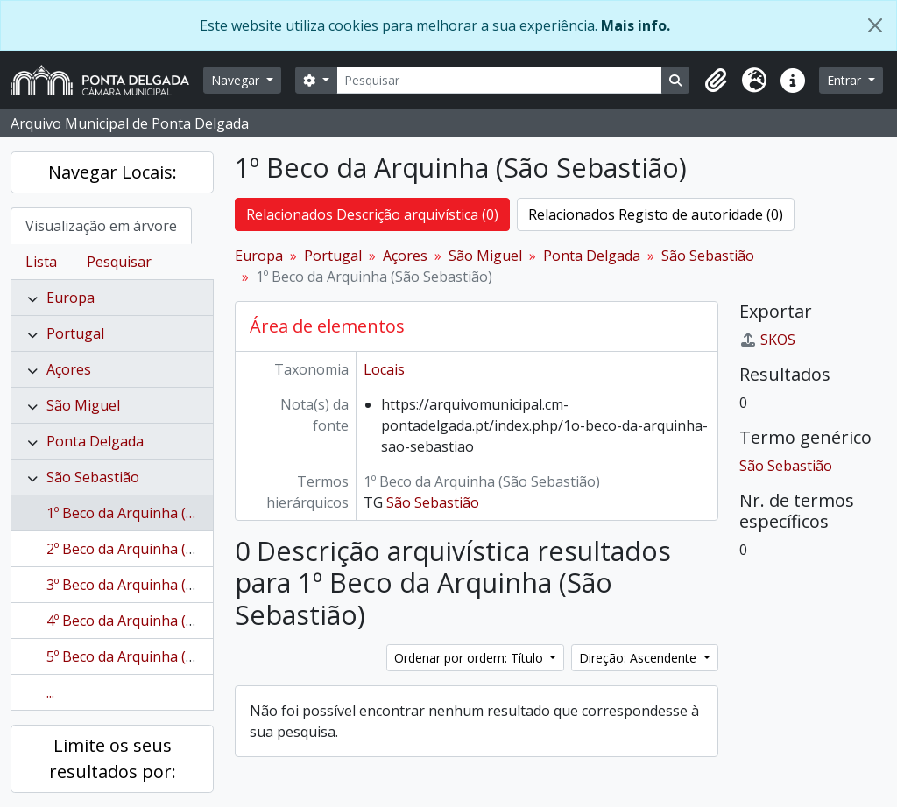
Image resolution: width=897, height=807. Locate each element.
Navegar (237, 80)
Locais (384, 369)
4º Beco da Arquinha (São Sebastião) (164, 620)
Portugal (75, 333)
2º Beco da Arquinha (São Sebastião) (164, 548)
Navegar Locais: (112, 172)
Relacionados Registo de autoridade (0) (655, 214)
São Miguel (83, 405)
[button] (715, 80)
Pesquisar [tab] (119, 261)
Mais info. (635, 25)
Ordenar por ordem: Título (470, 657)
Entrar (846, 80)
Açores (68, 369)
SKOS (767, 339)
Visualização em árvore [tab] (101, 225)
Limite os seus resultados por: (112, 758)
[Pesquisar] (499, 80)
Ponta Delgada (95, 441)
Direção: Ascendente (639, 657)
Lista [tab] (41, 261)
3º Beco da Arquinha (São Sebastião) (164, 584)
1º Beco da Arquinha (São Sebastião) (164, 513)
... (50, 692)
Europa (70, 297)
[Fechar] (875, 25)
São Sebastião (92, 477)
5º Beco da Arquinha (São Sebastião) (164, 656)
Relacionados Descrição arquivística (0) (372, 214)
